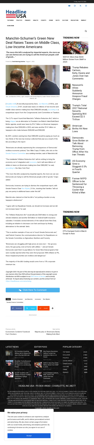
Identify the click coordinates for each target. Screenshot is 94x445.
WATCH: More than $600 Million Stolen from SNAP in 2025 (74, 59)
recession (33, 162)
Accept (29, 436)
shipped (13, 121)
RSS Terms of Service (38, 276)
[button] (85, 31)
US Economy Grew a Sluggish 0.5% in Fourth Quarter (79, 166)
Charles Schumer (17, 299)
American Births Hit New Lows (80, 128)
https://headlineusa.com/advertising (18, 281)
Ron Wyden (26, 188)
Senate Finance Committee (16, 153)
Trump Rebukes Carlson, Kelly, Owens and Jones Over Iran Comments (81, 73)
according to (52, 110)
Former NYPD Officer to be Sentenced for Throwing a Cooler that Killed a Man (79, 185)
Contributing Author (18, 61)
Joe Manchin (43, 104)
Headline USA (11, 104)
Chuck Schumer (11, 107)
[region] (29, 425)
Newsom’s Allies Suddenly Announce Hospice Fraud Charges (79, 92)
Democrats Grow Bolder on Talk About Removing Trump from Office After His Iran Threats (80, 146)
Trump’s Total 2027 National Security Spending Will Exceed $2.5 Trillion (79, 112)
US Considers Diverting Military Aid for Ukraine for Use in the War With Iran (23, 353)
